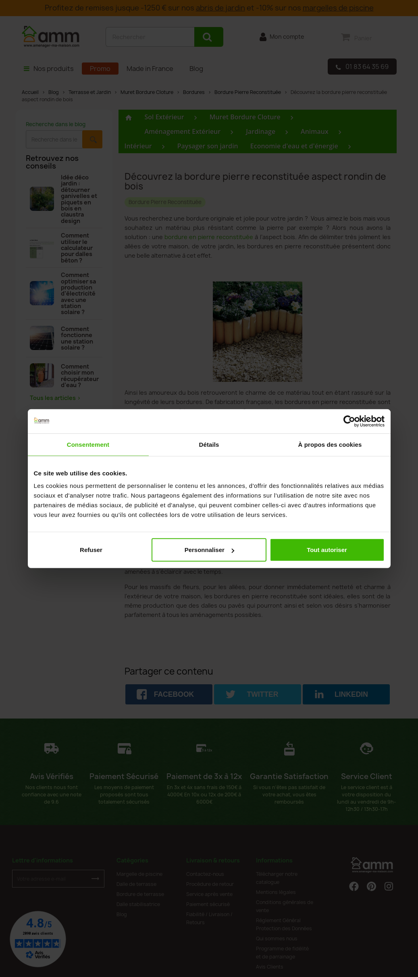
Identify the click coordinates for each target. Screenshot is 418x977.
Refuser (91, 549)
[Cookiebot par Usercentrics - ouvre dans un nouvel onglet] (349, 421)
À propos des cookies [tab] (330, 444)
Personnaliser (209, 549)
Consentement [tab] (88, 444)
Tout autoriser (327, 549)
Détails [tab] (209, 444)
